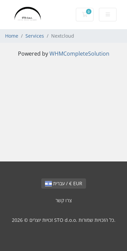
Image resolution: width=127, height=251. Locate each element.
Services (34, 36)
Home (11, 36)
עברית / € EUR (63, 183)
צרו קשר (64, 200)
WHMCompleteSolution (79, 53)
